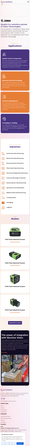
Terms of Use (4, 411)
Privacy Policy (4, 409)
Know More (7, 352)
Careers (2, 407)
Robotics (2, 420)
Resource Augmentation (6, 418)
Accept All (20, 443)
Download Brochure (13, 240)
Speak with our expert (15, 322)
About (2, 405)
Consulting (3, 422)
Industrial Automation (5, 416)
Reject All (13, 443)
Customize (5, 443)
